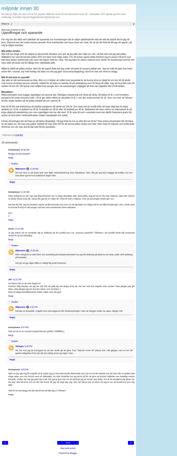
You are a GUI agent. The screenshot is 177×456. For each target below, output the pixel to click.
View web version (68, 448)
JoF (10, 279)
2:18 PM (33, 307)
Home (68, 443)
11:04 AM (34, 169)
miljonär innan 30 (20, 8)
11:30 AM (34, 250)
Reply (10, 158)
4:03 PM (24, 369)
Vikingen (19, 346)
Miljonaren (20, 169)
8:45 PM (28, 346)
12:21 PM (17, 279)
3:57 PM (24, 327)
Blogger (73, 453)
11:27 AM (19, 229)
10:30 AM (25, 150)
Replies (14, 164)
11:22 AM (25, 192)
